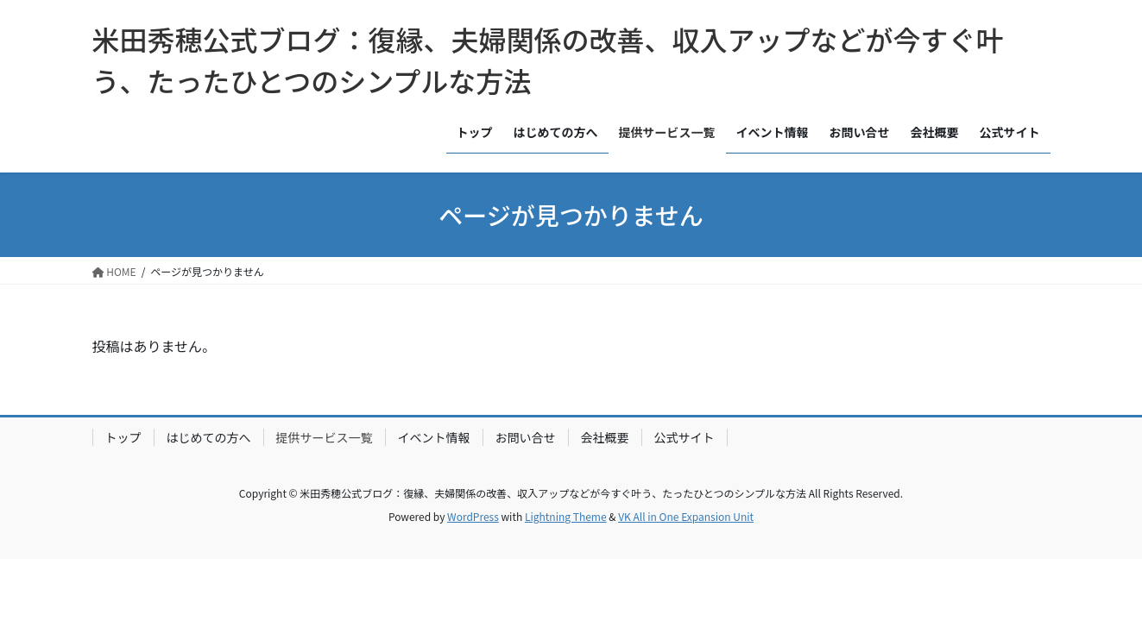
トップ (123, 437)
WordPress (473, 516)
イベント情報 (434, 437)
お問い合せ (525, 437)
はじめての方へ (209, 437)
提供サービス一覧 (324, 437)
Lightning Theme (566, 516)
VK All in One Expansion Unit (686, 516)
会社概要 (605, 437)
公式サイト (684, 437)
